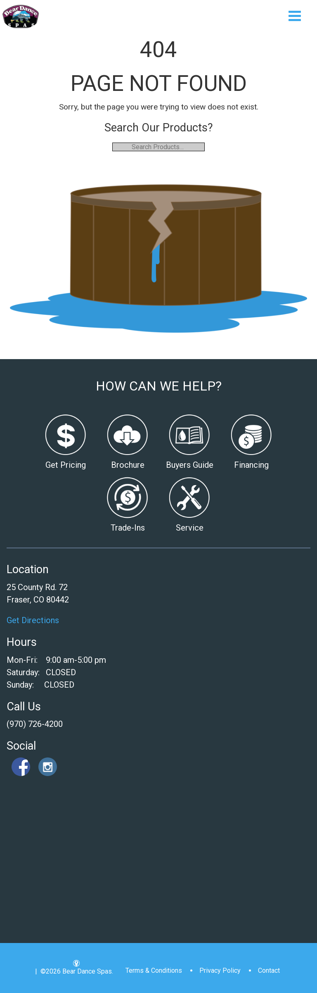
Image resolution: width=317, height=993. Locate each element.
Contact (269, 970)
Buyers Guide (189, 465)
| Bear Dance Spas (21, 16)
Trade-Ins (128, 528)
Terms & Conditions (153, 970)
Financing (251, 465)
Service (189, 528)
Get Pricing (65, 465)
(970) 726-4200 (35, 724)
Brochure (127, 465)
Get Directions (33, 620)
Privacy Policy (220, 970)
